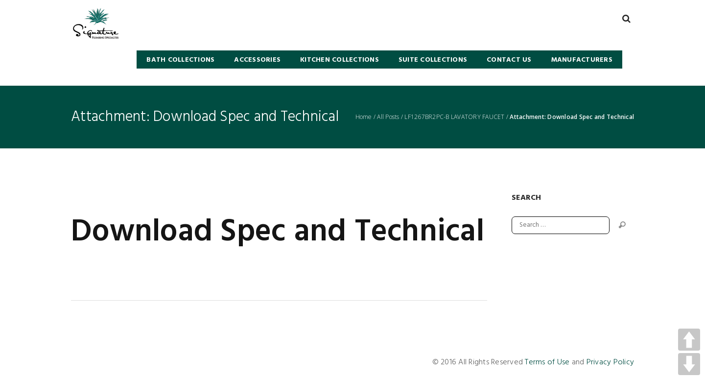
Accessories (257, 60)
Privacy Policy (610, 362)
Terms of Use (547, 362)
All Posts (388, 117)
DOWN (689, 364)
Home (363, 117)
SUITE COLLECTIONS (433, 60)
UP (689, 340)
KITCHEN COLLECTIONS (339, 60)
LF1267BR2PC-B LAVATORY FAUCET (454, 117)
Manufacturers (581, 60)
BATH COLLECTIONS (180, 60)
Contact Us (509, 60)
